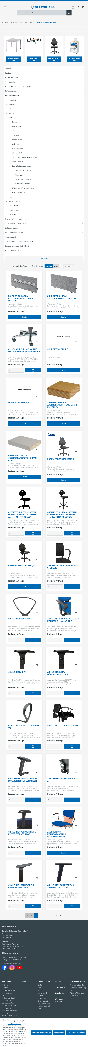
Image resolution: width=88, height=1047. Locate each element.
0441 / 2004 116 (13, 944)
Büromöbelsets (17, 153)
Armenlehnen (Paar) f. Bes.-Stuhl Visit (61, 566)
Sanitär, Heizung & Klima (13, 250)
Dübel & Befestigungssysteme (15, 223)
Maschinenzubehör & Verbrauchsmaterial (19, 241)
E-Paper (58, 982)
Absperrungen (14, 210)
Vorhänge (15, 144)
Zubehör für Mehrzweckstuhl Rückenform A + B (56, 834)
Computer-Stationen (22, 184)
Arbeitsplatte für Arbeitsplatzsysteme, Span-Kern (22, 457)
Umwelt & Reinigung (16, 201)
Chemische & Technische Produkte (17, 219)
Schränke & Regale (18, 192)
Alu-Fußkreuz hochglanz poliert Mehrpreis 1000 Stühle (24, 350)
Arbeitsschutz (10, 82)
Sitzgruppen (19, 175)
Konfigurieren (59, 1032)
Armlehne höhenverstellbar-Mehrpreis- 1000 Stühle (63, 620)
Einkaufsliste (60, 987)
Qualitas (8, 73)
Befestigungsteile (11, 91)
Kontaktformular (11, 948)
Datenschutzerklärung (78, 988)
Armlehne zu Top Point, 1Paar (62, 725)
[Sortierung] (69, 267)
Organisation (16, 135)
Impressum (74, 996)
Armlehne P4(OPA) (17, 672)
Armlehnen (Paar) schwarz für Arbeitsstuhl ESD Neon (22, 779)
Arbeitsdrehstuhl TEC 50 (21, 565)
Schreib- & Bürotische (23, 170)
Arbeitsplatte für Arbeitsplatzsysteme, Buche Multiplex (62, 404)
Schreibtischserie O (57, 349)
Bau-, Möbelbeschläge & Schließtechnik (19, 86)
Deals (24, 982)
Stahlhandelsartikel (12, 77)
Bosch (40, 990)
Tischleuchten (17, 140)
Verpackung (13, 214)
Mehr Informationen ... (14, 1024)
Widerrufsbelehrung (77, 993)
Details (24, 317)
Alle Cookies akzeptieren (76, 1032)
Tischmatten (16, 122)
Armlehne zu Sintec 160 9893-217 (23, 726)
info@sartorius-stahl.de (15, 946)
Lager (11, 197)
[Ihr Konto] (78, 7)
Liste (56, 266)
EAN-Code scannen (59, 1000)
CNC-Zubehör (13, 206)
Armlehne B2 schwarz (20, 619)
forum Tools (42, 998)
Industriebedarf (10, 237)
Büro (10, 118)
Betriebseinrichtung (12, 95)
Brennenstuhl (42, 993)
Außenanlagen (14, 109)
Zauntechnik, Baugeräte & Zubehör (17, 246)
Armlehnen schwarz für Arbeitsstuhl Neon (60, 886)
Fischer (40, 996)
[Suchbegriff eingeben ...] (42, 12)
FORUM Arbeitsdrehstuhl (60, 459)
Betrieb (11, 113)
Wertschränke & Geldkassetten (23, 188)
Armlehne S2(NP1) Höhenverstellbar (57, 673)
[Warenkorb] (73, 7)
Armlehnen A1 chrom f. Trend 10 (62, 779)
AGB (71, 990)
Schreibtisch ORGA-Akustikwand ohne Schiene (61, 297)
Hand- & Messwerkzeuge (14, 232)
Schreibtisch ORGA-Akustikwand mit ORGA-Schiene (20, 298)
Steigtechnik (13, 100)
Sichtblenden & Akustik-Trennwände (24, 157)
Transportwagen (17, 148)
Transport (12, 104)
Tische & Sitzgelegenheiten (21, 166)
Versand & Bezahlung (77, 985)
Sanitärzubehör (17, 126)
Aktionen (8, 68)
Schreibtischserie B (18, 402)
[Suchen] (69, 12)
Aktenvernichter (17, 162)
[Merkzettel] (83, 7)
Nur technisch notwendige (41, 1032)
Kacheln (49, 266)
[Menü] (4, 7)
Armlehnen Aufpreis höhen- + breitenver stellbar (23, 833)
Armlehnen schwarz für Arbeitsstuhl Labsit (21, 886)
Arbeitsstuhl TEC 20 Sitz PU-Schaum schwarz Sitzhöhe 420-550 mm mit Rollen (22, 514)
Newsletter (59, 993)
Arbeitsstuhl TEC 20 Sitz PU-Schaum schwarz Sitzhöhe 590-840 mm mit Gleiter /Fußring (62, 514)
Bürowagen (16, 131)
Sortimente (6, 982)
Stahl (39, 988)
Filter (44, 259)
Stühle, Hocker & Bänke (23, 179)
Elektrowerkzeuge (11, 228)
